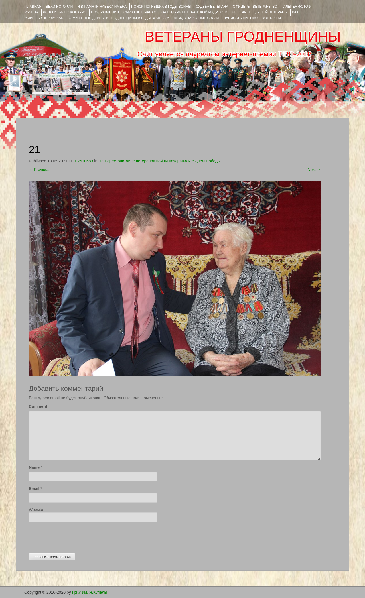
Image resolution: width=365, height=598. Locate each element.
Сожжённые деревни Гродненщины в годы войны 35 (118, 18)
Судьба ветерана (212, 7)
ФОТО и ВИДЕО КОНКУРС (64, 12)
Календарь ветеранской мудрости (194, 12)
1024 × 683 (83, 161)
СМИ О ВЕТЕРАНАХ (139, 12)
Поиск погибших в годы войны (161, 7)
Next (314, 169)
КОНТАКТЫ (271, 18)
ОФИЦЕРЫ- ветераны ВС (255, 7)
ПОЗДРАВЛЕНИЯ (105, 12)
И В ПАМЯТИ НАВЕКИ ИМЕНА (102, 7)
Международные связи (196, 18)
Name (34, 467)
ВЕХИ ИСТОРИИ (59, 7)
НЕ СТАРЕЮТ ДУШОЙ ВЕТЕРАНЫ (259, 12)
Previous (39, 169)
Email (34, 488)
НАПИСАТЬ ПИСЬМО (240, 18)
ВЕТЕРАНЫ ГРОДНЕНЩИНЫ (243, 37)
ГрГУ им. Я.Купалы (89, 592)
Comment (38, 406)
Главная (33, 7)
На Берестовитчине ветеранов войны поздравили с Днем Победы (159, 161)
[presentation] (72, 536)
